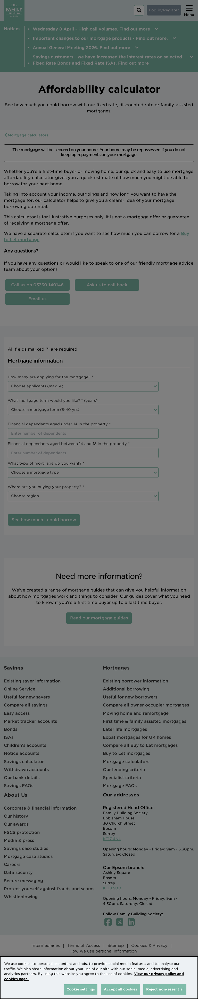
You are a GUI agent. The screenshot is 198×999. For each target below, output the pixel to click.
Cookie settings (81, 989)
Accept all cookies (120, 989)
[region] (99, 977)
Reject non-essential (165, 989)
